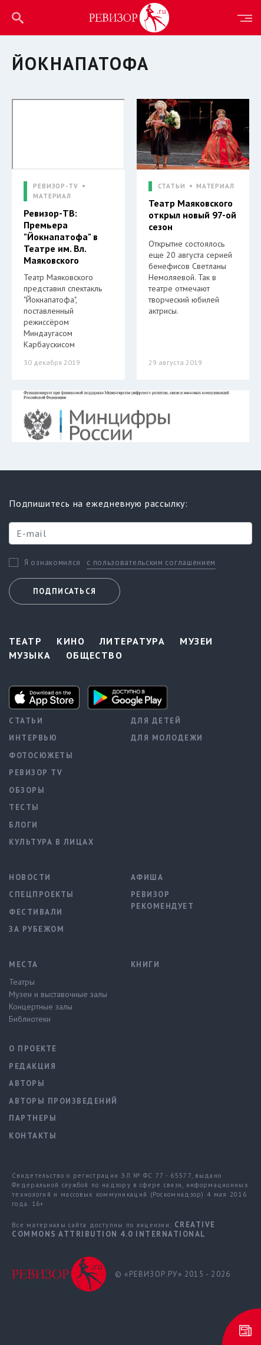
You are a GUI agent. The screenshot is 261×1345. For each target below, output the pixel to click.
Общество (94, 655)
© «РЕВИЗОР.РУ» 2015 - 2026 (172, 1274)
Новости (30, 877)
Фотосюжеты (41, 755)
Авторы (27, 1083)
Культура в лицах (51, 842)
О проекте (33, 1049)
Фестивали (36, 912)
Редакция (32, 1066)
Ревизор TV (35, 773)
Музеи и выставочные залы (58, 994)
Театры (22, 982)
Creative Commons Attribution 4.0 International (114, 1229)
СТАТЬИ (172, 186)
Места (23, 964)
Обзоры (27, 790)
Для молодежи (167, 738)
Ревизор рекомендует (162, 900)
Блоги (23, 825)
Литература (132, 641)
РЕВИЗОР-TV (55, 186)
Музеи (196, 641)
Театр (25, 641)
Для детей (156, 721)
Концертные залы (40, 1006)
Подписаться (64, 591)
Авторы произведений (61, 1101)
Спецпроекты (41, 894)
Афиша (147, 877)
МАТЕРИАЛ (52, 196)
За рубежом (36, 929)
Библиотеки (30, 1019)
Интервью (33, 738)
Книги (145, 964)
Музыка (30, 655)
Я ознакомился (52, 563)
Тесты (24, 807)
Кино (71, 641)
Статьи (26, 721)
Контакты (33, 1136)
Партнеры (33, 1118)
